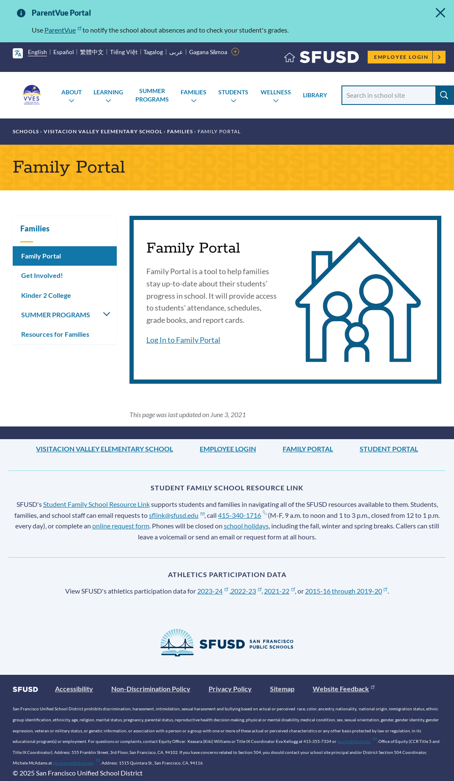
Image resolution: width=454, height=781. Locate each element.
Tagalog (153, 51)
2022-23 (246, 591)
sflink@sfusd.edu (176, 515)
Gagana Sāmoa (208, 51)
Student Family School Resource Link (96, 504)
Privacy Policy (230, 689)
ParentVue (62, 30)
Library (315, 95)
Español (63, 51)
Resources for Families (55, 334)
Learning (108, 92)
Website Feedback (343, 689)
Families (193, 92)
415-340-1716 (242, 515)
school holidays (246, 526)
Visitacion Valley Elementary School (103, 131)
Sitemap (282, 689)
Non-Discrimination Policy (150, 689)
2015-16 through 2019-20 (346, 591)
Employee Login (407, 57)
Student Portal (389, 449)
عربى (176, 51)
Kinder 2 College (46, 295)
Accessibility (74, 689)
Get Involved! (42, 275)
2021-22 (279, 591)
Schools (26, 131)
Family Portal (41, 256)
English (37, 51)
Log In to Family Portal (183, 339)
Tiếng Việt (124, 51)
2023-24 (212, 591)
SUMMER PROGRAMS (152, 95)
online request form (120, 526)
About (71, 92)
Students (233, 92)
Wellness (276, 92)
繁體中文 (92, 51)
